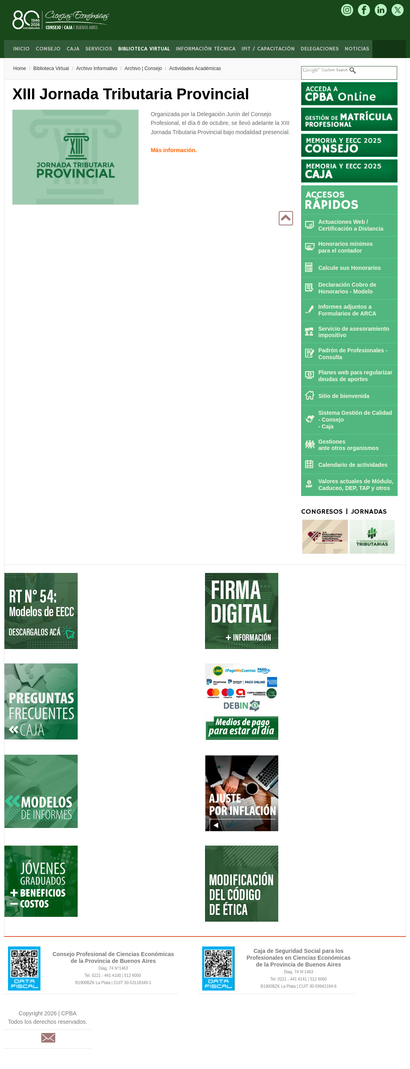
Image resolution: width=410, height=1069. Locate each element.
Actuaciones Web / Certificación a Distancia (351, 225)
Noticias (357, 48)
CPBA (69, 20)
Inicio (21, 48)
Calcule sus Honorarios (349, 268)
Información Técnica (205, 48)
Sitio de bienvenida (344, 396)
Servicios (98, 48)
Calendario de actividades (353, 465)
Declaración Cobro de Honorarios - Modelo (347, 288)
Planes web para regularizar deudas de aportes (355, 375)
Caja (72, 48)
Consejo (48, 48)
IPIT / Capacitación (268, 48)
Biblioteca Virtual (144, 48)
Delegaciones (320, 48)
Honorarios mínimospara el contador (345, 247)
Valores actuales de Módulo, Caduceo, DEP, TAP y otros (356, 484)
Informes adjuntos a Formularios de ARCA (347, 310)
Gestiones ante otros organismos (348, 445)
